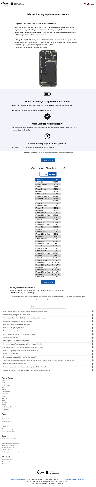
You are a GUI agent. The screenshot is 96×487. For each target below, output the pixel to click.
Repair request (6, 421)
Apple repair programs (9, 445)
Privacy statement (78, 479)
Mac (3, 387)
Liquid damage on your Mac (10, 443)
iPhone (4, 380)
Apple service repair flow (9, 439)
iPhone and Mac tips (8, 447)
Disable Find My (7, 449)
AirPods (4, 402)
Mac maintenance (7, 441)
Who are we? (6, 462)
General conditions (17, 479)
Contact (4, 464)
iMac (3, 396)
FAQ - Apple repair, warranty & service (13, 452)
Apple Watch (6, 385)
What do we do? (7, 459)
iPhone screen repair (8, 429)
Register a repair (48, 160)
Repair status (6, 417)
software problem (60, 40)
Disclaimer (67, 479)
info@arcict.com (63, 481)
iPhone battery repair (8, 431)
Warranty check (6, 419)
